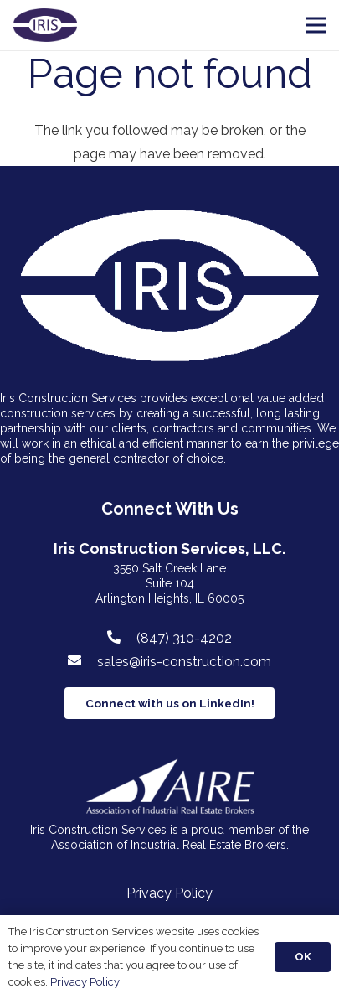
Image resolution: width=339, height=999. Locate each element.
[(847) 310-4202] (122, 638)
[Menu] (315, 25)
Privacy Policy (169, 893)
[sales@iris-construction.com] (83, 661)
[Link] (45, 25)
